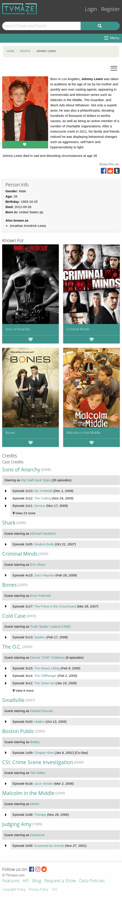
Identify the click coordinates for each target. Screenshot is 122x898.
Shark (9, 522)
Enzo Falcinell (40, 595)
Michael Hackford (43, 533)
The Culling (42, 498)
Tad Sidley (37, 773)
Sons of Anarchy (17, 329)
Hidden (39, 721)
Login (91, 9)
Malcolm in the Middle (83, 432)
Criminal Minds (77, 329)
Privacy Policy (38, 889)
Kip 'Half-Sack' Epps (36, 480)
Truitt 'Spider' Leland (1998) (50, 626)
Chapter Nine (44, 752)
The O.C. (12, 646)
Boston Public (18, 731)
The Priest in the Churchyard (55, 606)
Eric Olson (37, 564)
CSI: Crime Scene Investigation (37, 762)
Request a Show (60, 881)
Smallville (13, 700)
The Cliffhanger (45, 675)
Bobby (35, 742)
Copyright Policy (14, 889)
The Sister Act (44, 683)
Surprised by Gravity (49, 845)
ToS (54, 889)
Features (10, 881)
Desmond (37, 835)
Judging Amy (16, 824)
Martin (34, 804)
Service (39, 506)
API (26, 881)
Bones (10, 432)
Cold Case (14, 616)
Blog (36, 881)
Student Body (44, 544)
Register (110, 9)
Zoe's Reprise (44, 575)
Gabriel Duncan (41, 711)
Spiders (39, 637)
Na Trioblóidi (43, 491)
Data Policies (92, 881)
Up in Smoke (43, 783)
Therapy (40, 814)
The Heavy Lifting (47, 668)
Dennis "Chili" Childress (47, 657)
